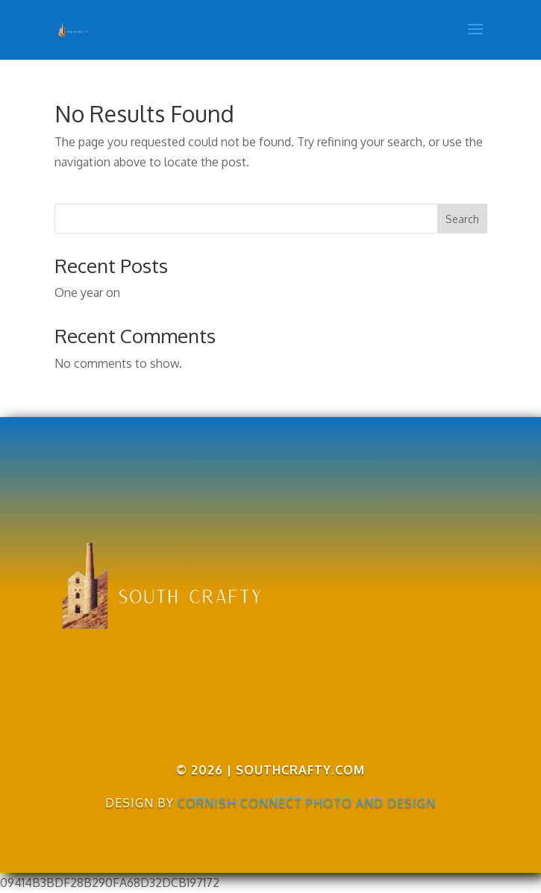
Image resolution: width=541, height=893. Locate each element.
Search (462, 219)
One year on (87, 292)
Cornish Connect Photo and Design (307, 802)
